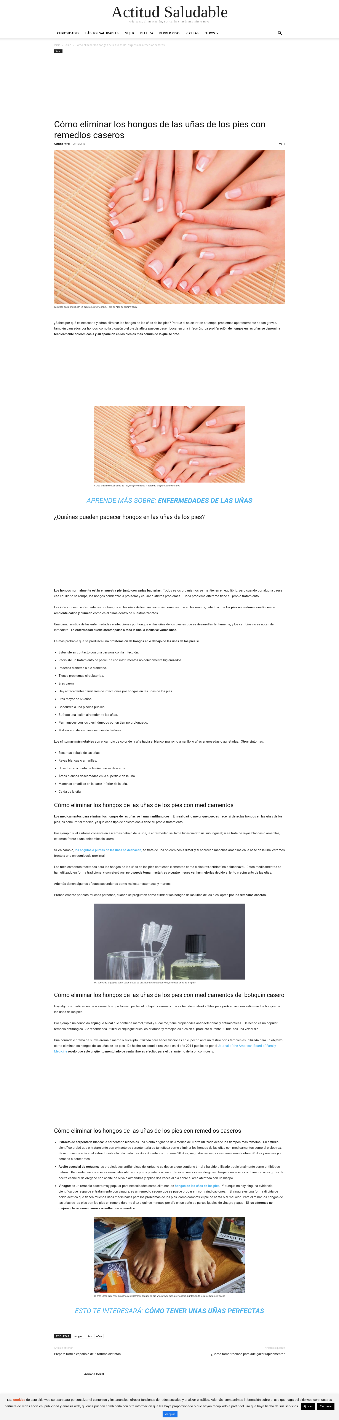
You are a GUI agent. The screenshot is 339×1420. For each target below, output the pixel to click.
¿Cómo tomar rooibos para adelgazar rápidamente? (248, 1354)
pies (89, 1336)
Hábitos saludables (101, 33)
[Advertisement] (169, 86)
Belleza (146, 33)
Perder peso (169, 33)
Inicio (57, 45)
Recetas (191, 33)
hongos (78, 1336)
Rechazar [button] (326, 1406)
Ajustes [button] (308, 1406)
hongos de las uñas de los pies (197, 1186)
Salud (68, 45)
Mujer (129, 33)
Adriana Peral (62, 143)
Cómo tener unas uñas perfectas (204, 1311)
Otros (210, 33)
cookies (19, 1399)
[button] (280, 34)
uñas (99, 1336)
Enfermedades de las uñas (205, 500)
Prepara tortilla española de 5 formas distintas (87, 1354)
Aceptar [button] (170, 1414)
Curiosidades (68, 33)
